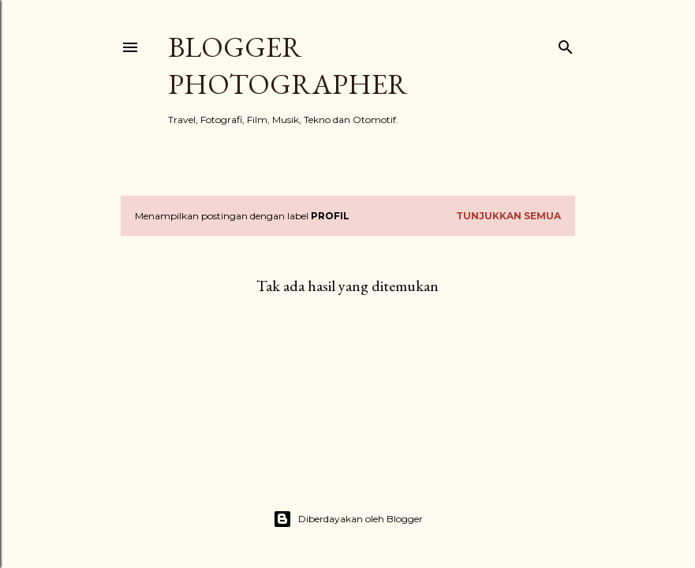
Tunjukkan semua (508, 216)
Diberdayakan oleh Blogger (348, 519)
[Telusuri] (565, 43)
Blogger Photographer (288, 65)
